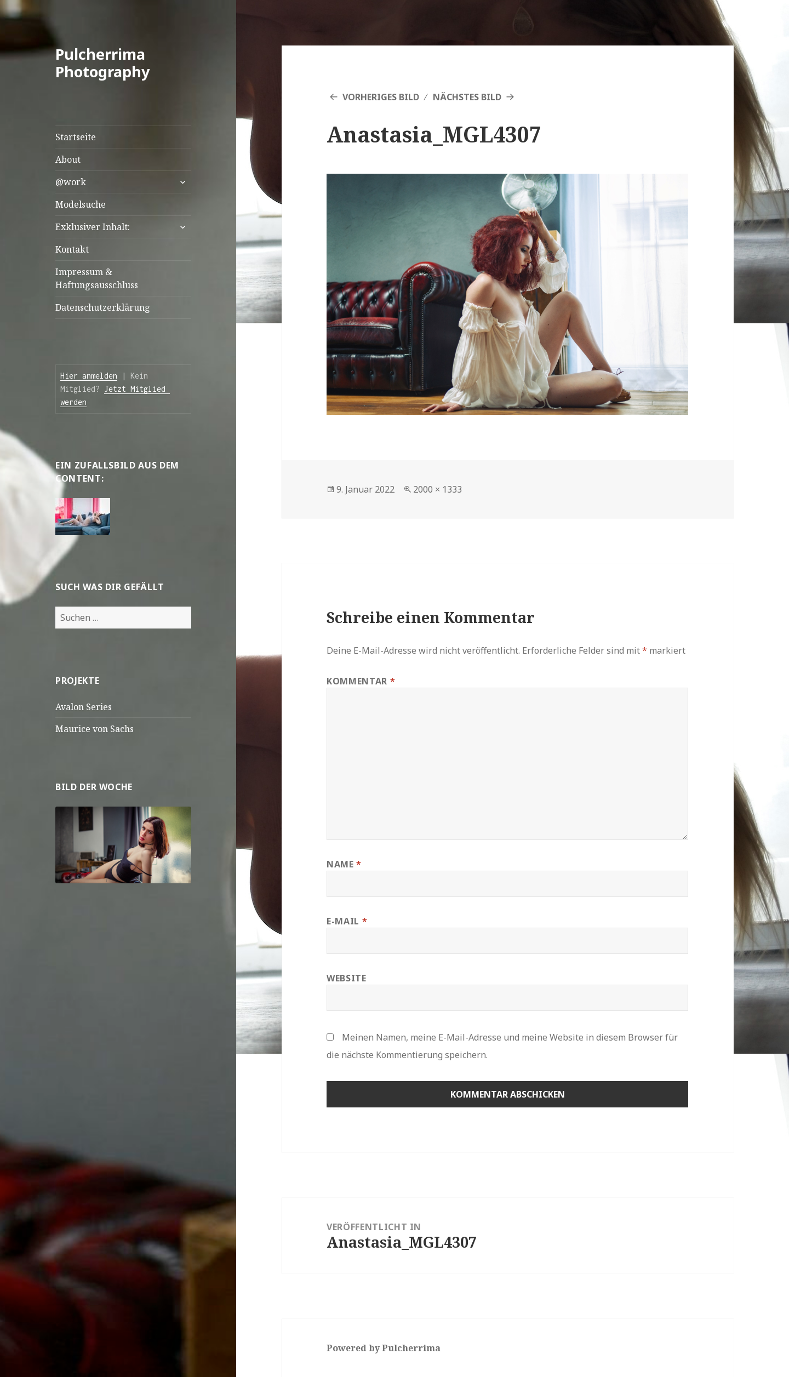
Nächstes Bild (467, 97)
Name (344, 864)
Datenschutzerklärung (102, 307)
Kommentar (361, 681)
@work (70, 182)
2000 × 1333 (437, 489)
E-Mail (347, 921)
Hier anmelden (88, 375)
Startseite (75, 137)
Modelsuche (80, 204)
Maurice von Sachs (94, 729)
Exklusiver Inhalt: (92, 227)
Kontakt (72, 249)
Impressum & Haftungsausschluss (96, 278)
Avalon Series (83, 707)
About (68, 159)
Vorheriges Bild (380, 97)
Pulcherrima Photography (102, 63)
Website (346, 978)
